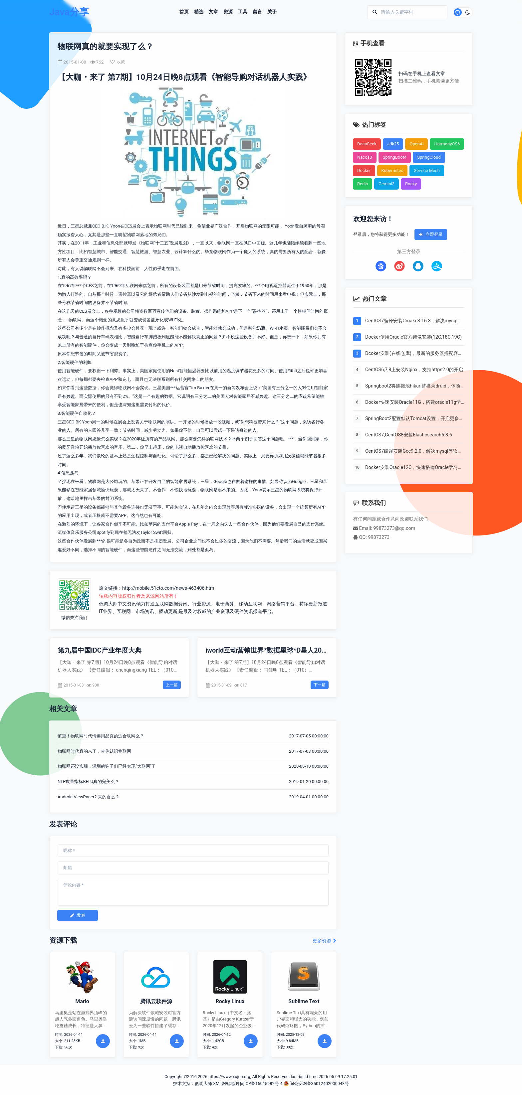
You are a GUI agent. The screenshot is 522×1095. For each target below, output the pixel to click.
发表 (77, 915)
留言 (257, 12)
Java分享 (69, 12)
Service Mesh (427, 170)
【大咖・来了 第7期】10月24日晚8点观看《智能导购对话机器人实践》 (184, 77)
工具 (242, 12)
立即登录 (431, 234)
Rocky (411, 183)
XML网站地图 (226, 1083)
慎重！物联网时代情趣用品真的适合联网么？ (101, 735)
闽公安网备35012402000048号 (316, 1083)
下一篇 (320, 685)
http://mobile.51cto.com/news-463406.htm (168, 588)
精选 (198, 12)
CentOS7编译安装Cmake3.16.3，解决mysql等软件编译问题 (413, 321)
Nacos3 (364, 157)
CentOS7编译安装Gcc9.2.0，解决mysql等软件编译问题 (413, 451)
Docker (364, 170)
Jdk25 (393, 143)
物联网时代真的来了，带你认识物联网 (94, 751)
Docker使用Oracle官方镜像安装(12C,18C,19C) (413, 337)
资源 (228, 12)
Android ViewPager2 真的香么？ (89, 796)
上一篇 (172, 685)
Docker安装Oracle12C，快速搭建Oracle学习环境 (413, 468)
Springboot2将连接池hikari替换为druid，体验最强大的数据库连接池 (412, 386)
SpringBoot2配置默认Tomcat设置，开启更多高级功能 (414, 419)
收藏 (117, 62)
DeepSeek (367, 143)
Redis (362, 183)
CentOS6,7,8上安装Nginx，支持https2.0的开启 (414, 370)
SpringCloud (429, 157)
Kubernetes (392, 170)
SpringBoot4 (395, 157)
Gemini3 (386, 183)
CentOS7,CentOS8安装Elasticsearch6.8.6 (408, 435)
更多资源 (325, 940)
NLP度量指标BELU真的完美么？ (88, 781)
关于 (272, 12)
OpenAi (416, 143)
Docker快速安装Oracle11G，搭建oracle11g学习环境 (413, 402)
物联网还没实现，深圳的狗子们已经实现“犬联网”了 (107, 766)
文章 (213, 12)
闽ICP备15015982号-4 (261, 1083)
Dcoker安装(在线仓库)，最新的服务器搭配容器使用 (414, 354)
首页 (184, 12)
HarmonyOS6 (447, 143)
